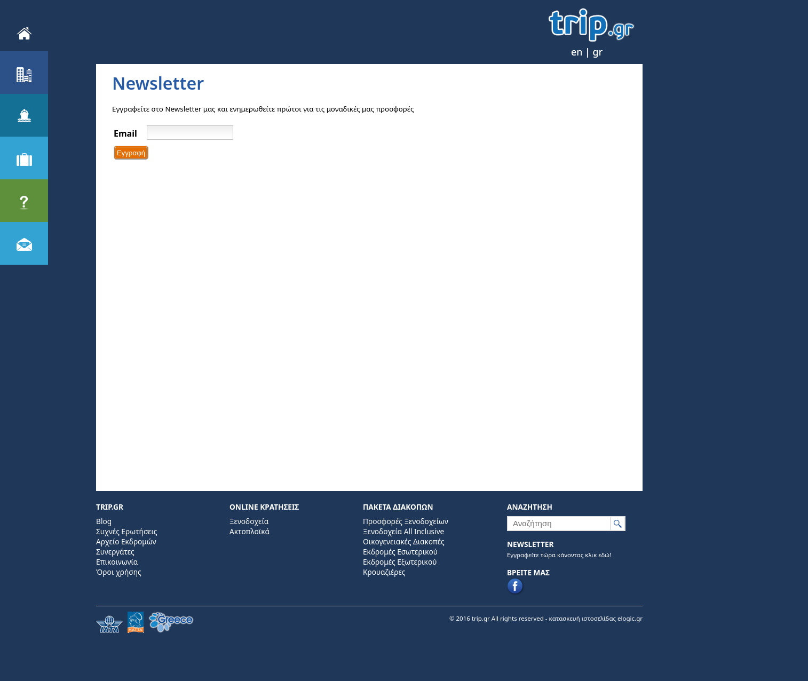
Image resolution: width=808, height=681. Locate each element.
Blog (104, 521)
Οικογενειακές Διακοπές (404, 541)
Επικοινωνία (117, 562)
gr (598, 51)
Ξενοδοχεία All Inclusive (403, 531)
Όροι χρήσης (118, 572)
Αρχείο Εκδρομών (126, 541)
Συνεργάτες (115, 552)
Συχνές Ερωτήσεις (126, 531)
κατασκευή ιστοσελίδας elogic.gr (596, 618)
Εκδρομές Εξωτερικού (400, 562)
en (576, 51)
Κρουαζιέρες (384, 572)
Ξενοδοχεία (248, 521)
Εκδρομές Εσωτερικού (400, 552)
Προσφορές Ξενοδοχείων (405, 521)
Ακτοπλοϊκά (249, 531)
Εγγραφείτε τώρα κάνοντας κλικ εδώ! (559, 555)
